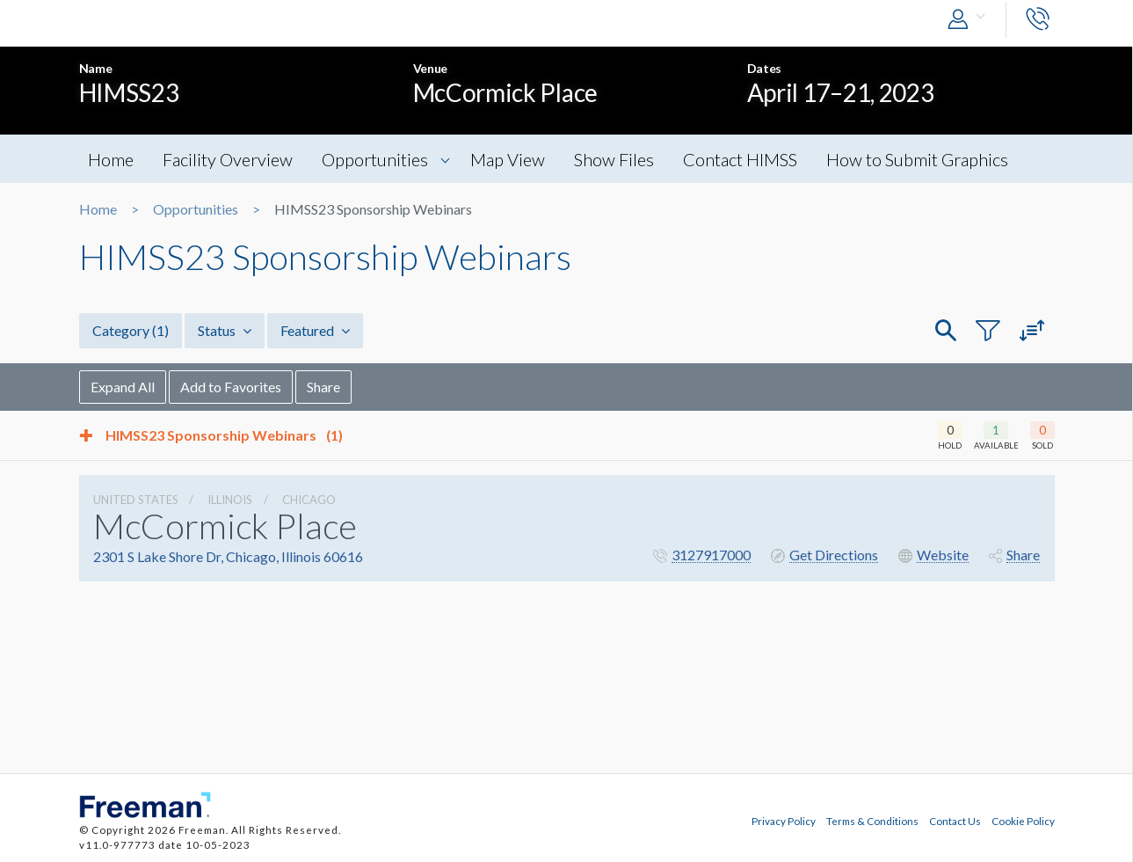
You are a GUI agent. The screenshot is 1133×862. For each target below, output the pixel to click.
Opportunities (375, 159)
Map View (507, 159)
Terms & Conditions (872, 821)
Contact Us (955, 821)
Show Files (614, 159)
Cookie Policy (1023, 821)
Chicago (309, 500)
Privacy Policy (784, 821)
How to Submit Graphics (917, 159)
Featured (315, 330)
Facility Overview (228, 159)
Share (323, 386)
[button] (970, 20)
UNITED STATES (135, 500)
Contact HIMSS (740, 159)
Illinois (229, 500)
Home (111, 159)
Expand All (123, 386)
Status (224, 330)
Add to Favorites (230, 386)
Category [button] (130, 330)
